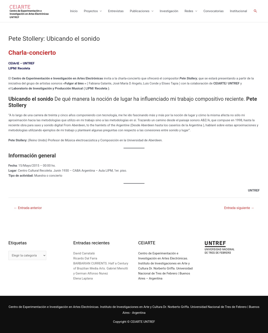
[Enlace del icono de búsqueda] (255, 11)
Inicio (73, 11)
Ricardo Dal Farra (85, 258)
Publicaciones (139, 11)
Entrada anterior (28, 208)
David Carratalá (84, 253)
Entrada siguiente (239, 208)
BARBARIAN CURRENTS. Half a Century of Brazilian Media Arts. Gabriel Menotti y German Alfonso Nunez (100, 268)
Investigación (169, 11)
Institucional (238, 11)
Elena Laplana (83, 278)
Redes (188, 11)
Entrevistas (116, 11)
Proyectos (91, 11)
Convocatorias (214, 11)
